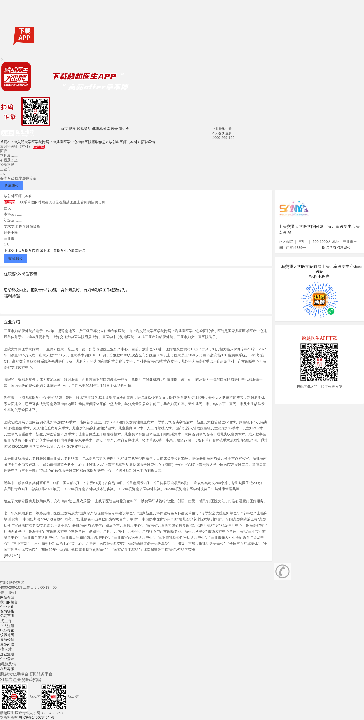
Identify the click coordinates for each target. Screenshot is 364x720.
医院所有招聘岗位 (336, 248)
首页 (64, 129)
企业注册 (7, 654)
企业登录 (7, 659)
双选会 (112, 129)
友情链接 (7, 611)
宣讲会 (124, 129)
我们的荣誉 (9, 602)
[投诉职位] (12, 556)
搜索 (72, 129)
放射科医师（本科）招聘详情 (132, 142)
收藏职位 (12, 186)
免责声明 (7, 616)
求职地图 (99, 129)
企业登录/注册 (221, 129)
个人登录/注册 (221, 133)
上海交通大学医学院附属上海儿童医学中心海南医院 (44, 251)
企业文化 (7, 607)
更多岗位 (7, 644)
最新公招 (7, 639)
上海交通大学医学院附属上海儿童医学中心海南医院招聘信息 (59, 142)
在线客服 (7, 669)
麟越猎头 (84, 129)
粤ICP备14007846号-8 (36, 717)
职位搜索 (7, 630)
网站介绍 (7, 597)
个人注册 (7, 626)
